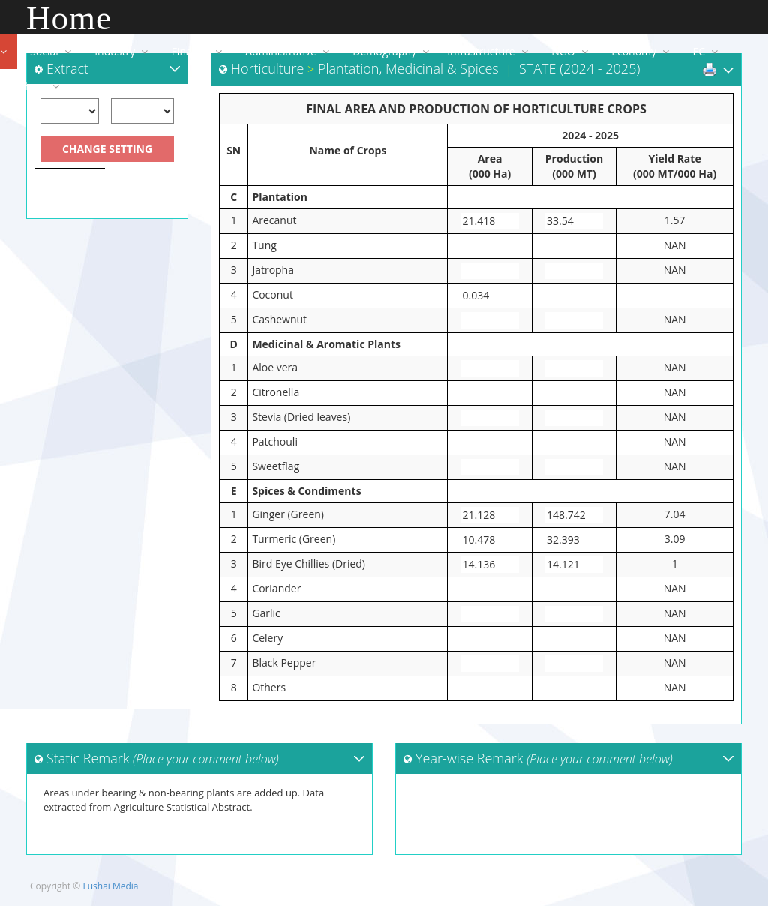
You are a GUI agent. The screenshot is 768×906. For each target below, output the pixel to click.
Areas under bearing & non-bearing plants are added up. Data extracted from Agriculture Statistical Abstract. (199, 814)
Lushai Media (110, 886)
